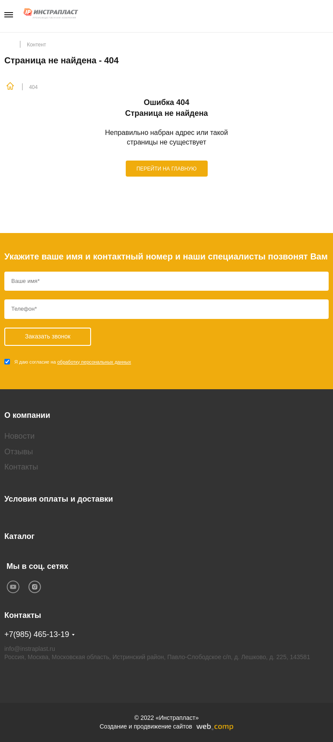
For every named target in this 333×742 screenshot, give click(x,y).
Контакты (21, 467)
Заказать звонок (326, 15)
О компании (27, 415)
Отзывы (18, 451)
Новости (19, 436)
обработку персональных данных (94, 361)
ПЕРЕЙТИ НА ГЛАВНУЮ (167, 169)
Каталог (19, 536)
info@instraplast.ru (29, 648)
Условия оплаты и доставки (58, 499)
